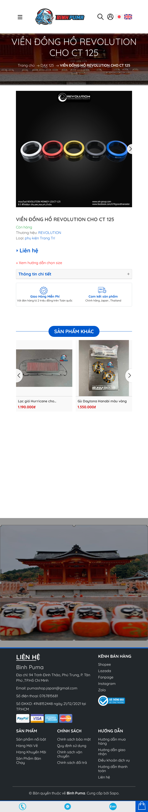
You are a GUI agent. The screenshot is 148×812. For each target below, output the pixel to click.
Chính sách (69, 730)
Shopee (104, 664)
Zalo (102, 690)
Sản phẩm (26, 730)
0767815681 (48, 696)
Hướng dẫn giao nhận (111, 751)
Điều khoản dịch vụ (114, 760)
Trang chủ (26, 65)
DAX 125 (47, 65)
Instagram (107, 683)
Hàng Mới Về (27, 745)
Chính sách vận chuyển (69, 754)
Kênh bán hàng (114, 656)
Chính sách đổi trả (72, 762)
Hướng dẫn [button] (110, 730)
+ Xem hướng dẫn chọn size (39, 262)
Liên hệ (104, 777)
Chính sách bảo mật (74, 739)
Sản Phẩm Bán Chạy (28, 760)
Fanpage (105, 677)
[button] (129, 149)
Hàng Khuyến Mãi (31, 752)
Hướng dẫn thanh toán (113, 768)
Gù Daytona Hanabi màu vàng (102, 401)
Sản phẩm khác (74, 331)
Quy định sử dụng (71, 745)
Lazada (104, 670)
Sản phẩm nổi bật (31, 739)
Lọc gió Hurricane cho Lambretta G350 (36, 401)
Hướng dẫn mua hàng (112, 741)
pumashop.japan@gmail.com (52, 688)
